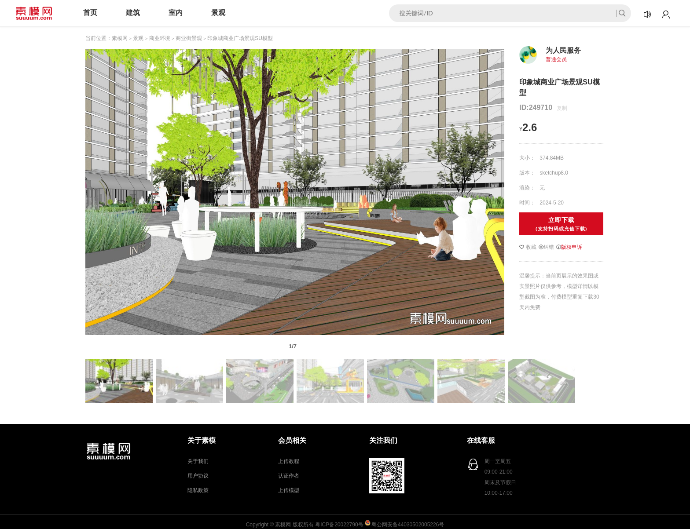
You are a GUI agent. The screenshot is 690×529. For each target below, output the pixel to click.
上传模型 (288, 490)
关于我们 (198, 461)
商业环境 (159, 38)
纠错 (546, 247)
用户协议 (198, 476)
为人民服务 (563, 50)
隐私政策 (198, 490)
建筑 (133, 12)
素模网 (120, 38)
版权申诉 (569, 247)
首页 (90, 12)
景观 (218, 12)
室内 (176, 12)
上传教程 (288, 461)
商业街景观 (189, 38)
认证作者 (288, 476)
